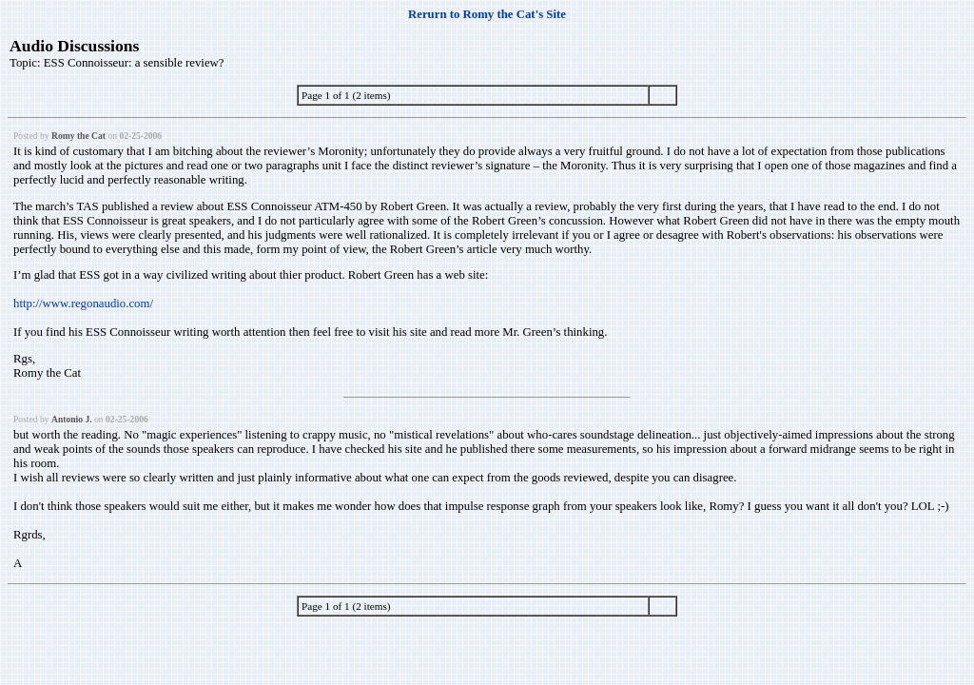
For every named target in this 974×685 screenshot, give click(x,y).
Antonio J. (71, 419)
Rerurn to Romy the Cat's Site (487, 14)
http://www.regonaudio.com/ (83, 303)
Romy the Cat (78, 135)
